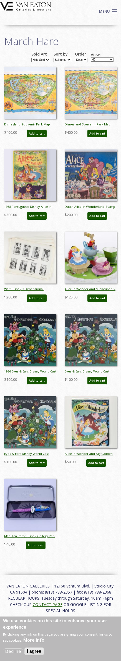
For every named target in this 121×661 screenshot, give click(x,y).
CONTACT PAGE (47, 604)
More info (33, 640)
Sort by (61, 54)
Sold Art (39, 54)
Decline (13, 651)
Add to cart (37, 133)
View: (96, 55)
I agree (34, 651)
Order (80, 54)
